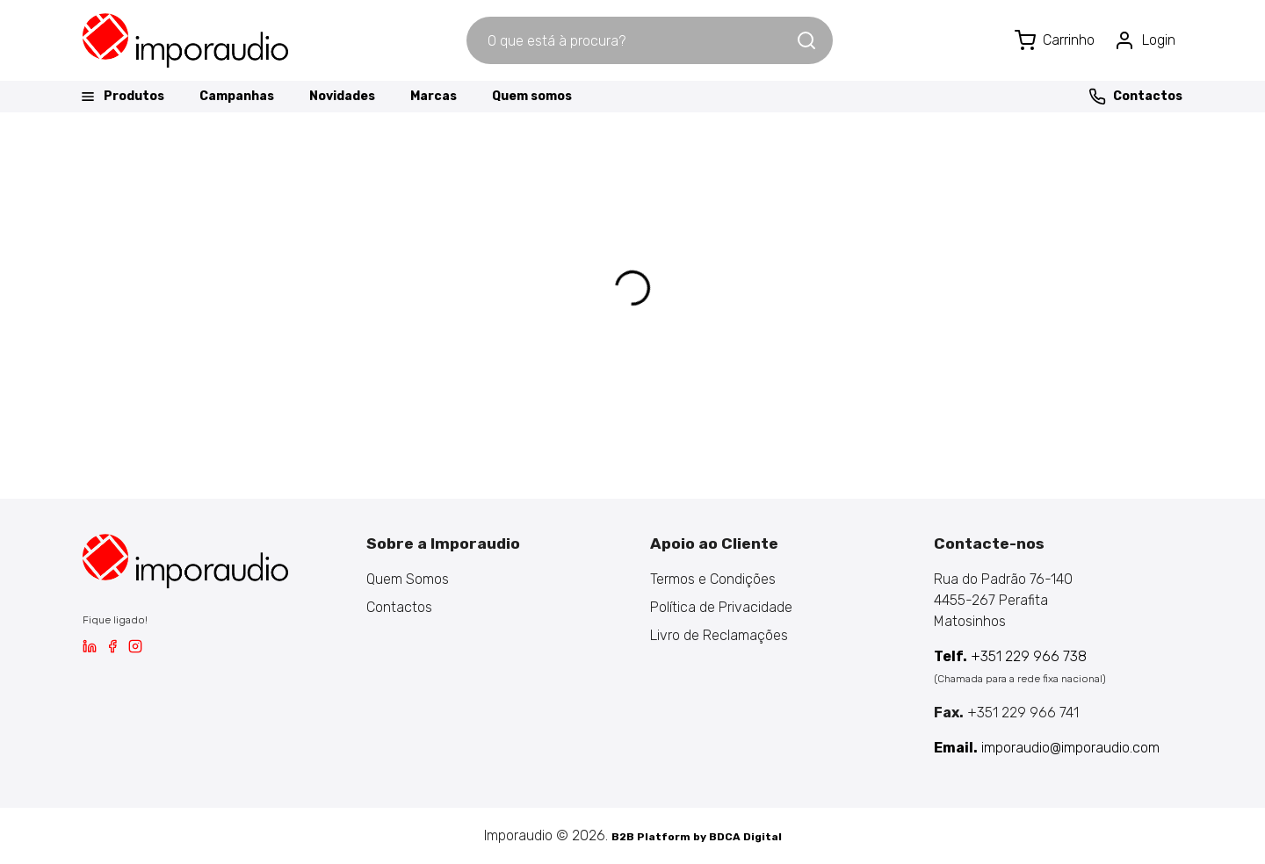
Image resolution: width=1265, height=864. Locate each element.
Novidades (342, 96)
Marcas (433, 96)
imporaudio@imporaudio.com (1047, 747)
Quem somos (532, 96)
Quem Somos (407, 579)
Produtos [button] (121, 96)
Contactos (1135, 96)
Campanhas (236, 96)
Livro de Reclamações (719, 635)
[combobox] (631, 40)
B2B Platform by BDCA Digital (696, 837)
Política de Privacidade (721, 607)
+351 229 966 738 (1010, 656)
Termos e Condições (713, 579)
